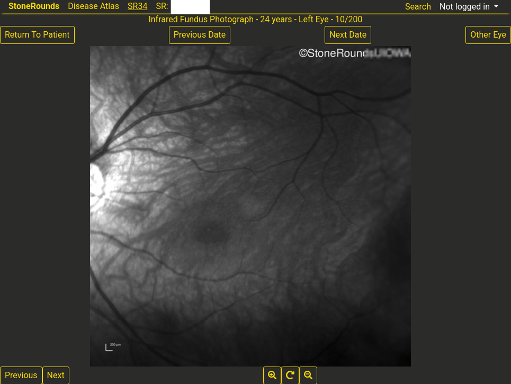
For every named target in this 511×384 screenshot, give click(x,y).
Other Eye (488, 35)
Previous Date (200, 35)
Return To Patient (37, 35)
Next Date (347, 35)
